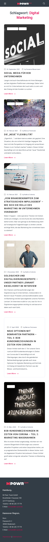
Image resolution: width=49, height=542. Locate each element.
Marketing (11, 322)
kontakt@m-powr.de (15, 507)
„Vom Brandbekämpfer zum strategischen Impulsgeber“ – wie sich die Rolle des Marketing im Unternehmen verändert (23, 205)
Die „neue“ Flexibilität (18, 134)
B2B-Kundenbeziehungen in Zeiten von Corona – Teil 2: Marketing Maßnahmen (21, 434)
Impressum (7, 537)
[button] (44, 3)
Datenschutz (17, 537)
